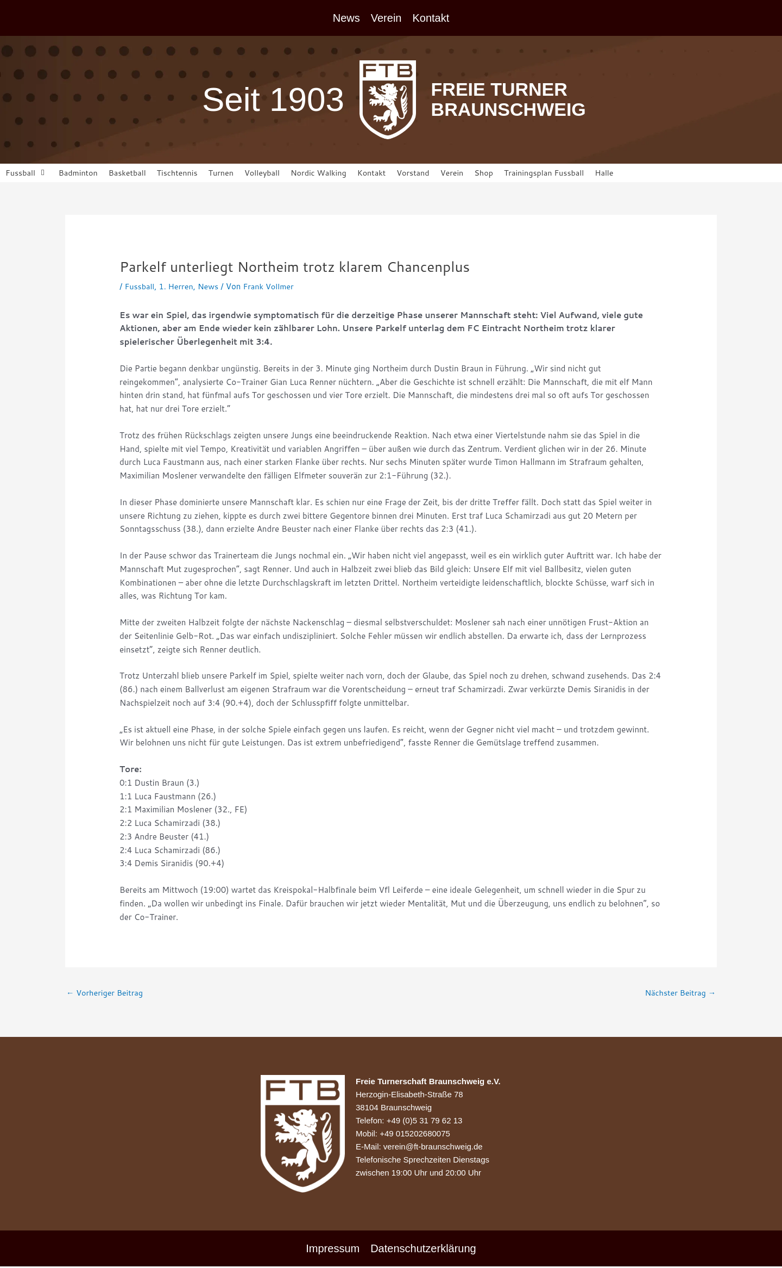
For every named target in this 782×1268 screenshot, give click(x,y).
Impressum (333, 1250)
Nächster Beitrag (678, 994)
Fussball (139, 287)
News (346, 18)
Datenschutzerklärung (423, 1250)
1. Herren (178, 287)
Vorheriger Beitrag (106, 994)
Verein (386, 18)
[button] (27, 173)
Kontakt (430, 18)
